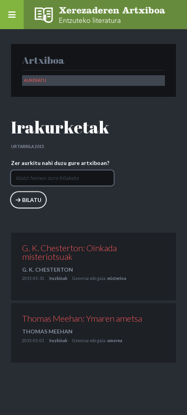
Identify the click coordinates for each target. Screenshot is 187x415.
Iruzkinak (58, 278)
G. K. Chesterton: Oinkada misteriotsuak (69, 252)
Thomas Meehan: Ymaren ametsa (82, 318)
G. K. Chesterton (47, 269)
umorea (114, 340)
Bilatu (31, 199)
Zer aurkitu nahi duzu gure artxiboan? (60, 162)
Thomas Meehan (47, 331)
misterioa (116, 278)
